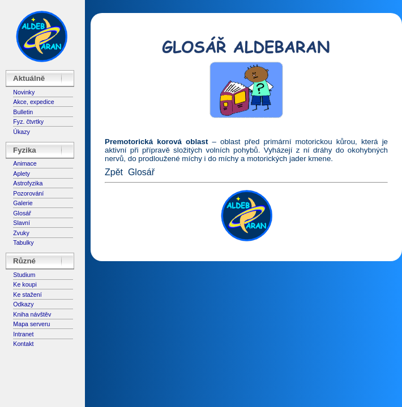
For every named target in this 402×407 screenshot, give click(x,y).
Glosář (22, 213)
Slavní (21, 222)
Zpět (114, 172)
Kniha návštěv (32, 314)
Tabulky (23, 242)
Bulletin (23, 112)
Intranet (23, 334)
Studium (24, 274)
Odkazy (23, 304)
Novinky (24, 92)
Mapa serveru (31, 324)
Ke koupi (24, 284)
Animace (24, 163)
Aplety (21, 173)
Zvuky (21, 233)
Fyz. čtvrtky (28, 121)
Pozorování (28, 193)
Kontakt (23, 343)
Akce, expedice (33, 101)
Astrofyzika (27, 183)
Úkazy (21, 131)
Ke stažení (27, 294)
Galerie (22, 203)
